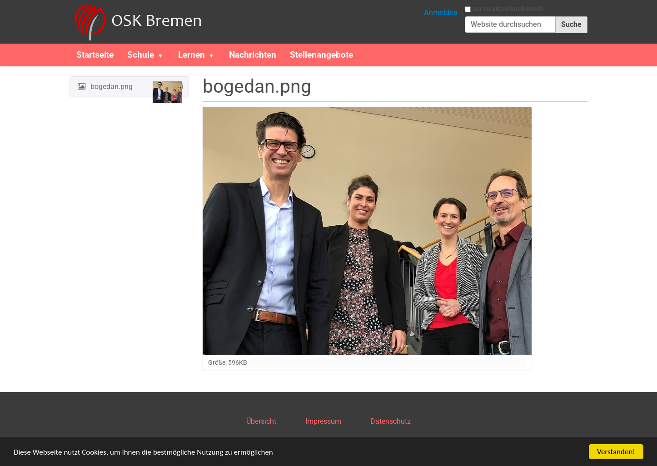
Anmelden (441, 12)
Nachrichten (252, 55)
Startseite (95, 55)
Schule (140, 55)
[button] (164, 55)
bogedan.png (135, 89)
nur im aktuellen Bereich (508, 8)
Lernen (191, 55)
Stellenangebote (321, 55)
